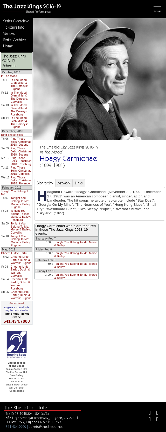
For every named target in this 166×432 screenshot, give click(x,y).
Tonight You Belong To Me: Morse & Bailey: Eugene (21, 202)
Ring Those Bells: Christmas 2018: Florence (21, 180)
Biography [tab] (45, 183)
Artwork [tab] (64, 183)
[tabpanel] (100, 203)
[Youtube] (155, 420)
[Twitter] (155, 413)
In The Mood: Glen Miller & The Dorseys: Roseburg (19, 110)
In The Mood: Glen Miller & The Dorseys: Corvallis (19, 97)
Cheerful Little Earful (14, 253)
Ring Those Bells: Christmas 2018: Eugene (20, 141)
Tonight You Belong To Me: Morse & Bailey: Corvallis (21, 228)
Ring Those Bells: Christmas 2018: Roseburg (21, 160)
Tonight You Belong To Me (15, 193)
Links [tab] (78, 183)
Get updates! (16, 303)
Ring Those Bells (12, 134)
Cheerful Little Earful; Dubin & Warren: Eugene (21, 259)
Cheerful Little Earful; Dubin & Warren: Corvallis (20, 271)
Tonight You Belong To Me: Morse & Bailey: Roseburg (20, 215)
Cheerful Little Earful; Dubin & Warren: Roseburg (20, 284)
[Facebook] (147, 413)
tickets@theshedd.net (46, 426)
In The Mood (9, 76)
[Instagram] (147, 420)
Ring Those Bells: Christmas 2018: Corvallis (20, 170)
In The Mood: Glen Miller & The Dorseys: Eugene (19, 84)
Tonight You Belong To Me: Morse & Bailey (75, 244)
